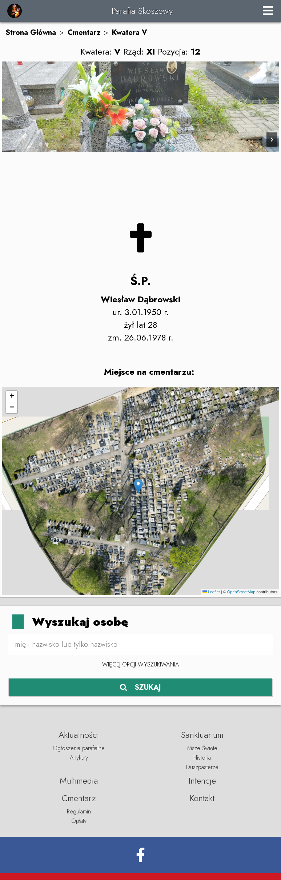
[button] (138, 486)
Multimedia (79, 780)
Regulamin (79, 811)
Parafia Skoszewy (142, 10)
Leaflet (211, 592)
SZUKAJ (140, 687)
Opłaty (79, 821)
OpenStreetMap (241, 592)
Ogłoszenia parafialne (79, 748)
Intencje (202, 780)
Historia (202, 757)
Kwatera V (129, 32)
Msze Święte (202, 748)
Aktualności (79, 734)
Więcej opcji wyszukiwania (140, 664)
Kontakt (202, 798)
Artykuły (79, 757)
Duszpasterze (202, 767)
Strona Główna (30, 32)
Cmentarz (84, 32)
